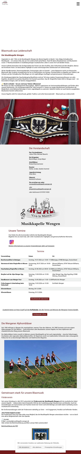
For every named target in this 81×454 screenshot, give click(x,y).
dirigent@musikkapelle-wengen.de (40, 189)
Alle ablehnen (37, 447)
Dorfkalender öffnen (39, 314)
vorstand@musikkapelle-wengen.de (40, 184)
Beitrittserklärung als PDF (9, 426)
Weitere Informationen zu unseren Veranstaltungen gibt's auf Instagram (31, 246)
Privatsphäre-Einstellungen (53, 447)
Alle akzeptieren (24, 447)
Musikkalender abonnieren (39, 299)
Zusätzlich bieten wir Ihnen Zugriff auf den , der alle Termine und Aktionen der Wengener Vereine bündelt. (40, 310)
